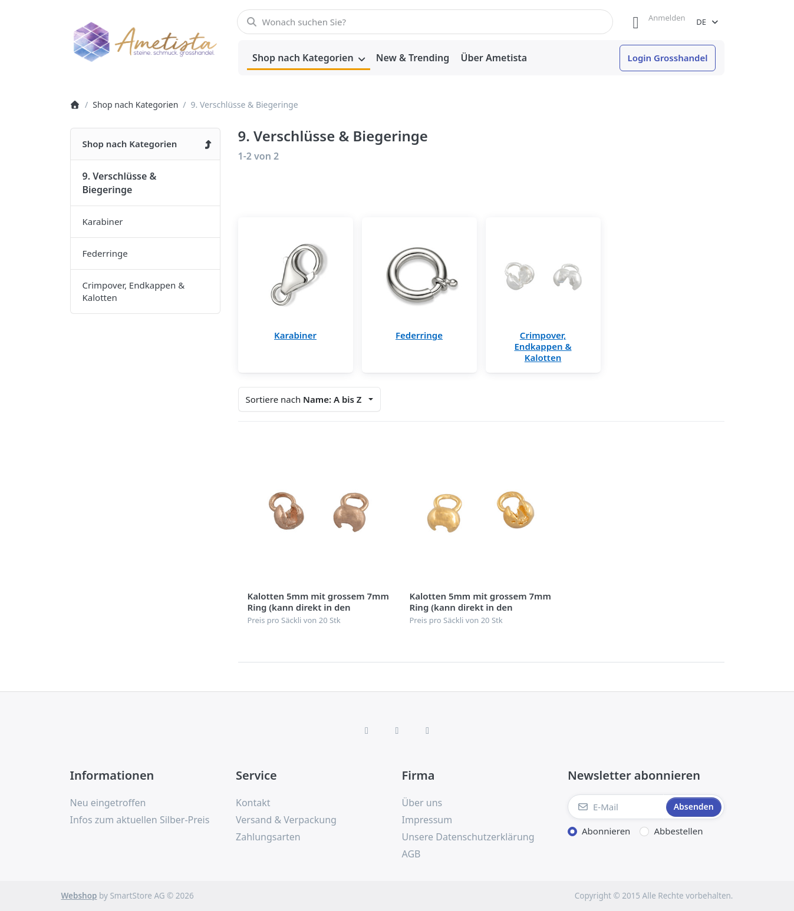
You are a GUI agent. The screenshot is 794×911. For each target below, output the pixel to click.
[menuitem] (309, 58)
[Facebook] (367, 730)
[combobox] (425, 21)
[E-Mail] (616, 806)
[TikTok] (427, 730)
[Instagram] (397, 730)
